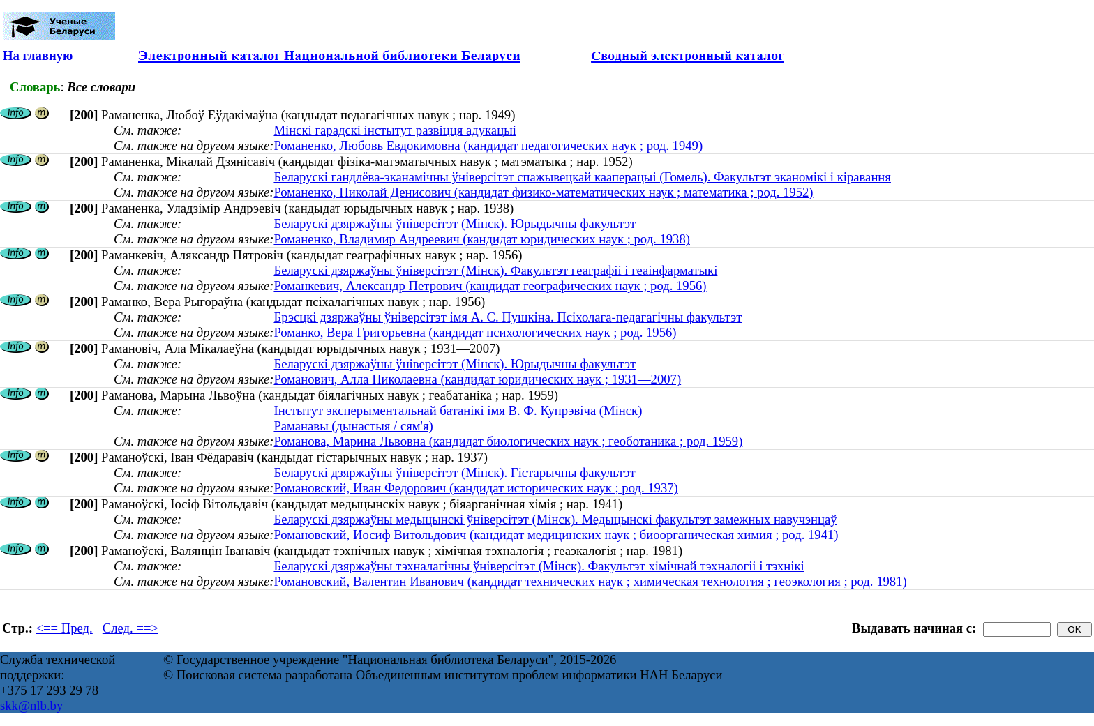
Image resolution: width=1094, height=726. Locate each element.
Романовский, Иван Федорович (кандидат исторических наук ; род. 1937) (475, 488)
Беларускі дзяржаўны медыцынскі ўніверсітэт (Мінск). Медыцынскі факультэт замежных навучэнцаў (555, 519)
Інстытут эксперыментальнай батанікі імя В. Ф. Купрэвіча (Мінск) (458, 410)
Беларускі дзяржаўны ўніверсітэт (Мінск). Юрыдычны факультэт (455, 223)
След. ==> (130, 628)
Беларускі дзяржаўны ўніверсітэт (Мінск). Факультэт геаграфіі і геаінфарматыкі (495, 270)
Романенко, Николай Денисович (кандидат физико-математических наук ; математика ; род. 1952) (543, 192)
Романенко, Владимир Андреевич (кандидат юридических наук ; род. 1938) (482, 239)
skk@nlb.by (31, 705)
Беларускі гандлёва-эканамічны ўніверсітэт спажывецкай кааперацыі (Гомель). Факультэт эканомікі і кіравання (582, 176)
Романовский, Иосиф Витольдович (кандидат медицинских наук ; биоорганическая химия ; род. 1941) (556, 534)
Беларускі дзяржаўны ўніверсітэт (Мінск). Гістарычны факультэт (454, 472)
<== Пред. (64, 628)
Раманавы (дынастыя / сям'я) (353, 425)
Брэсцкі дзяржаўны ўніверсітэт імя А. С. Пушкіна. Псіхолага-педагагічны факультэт (508, 317)
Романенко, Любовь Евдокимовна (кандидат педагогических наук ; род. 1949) (488, 145)
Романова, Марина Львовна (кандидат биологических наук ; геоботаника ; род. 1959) (508, 441)
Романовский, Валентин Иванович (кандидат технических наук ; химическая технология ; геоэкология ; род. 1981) (590, 581)
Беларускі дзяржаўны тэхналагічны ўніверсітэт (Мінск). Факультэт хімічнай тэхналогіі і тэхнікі (539, 566)
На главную (38, 55)
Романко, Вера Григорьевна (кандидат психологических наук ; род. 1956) (475, 332)
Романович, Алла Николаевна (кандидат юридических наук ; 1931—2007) (477, 379)
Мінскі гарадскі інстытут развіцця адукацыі (395, 130)
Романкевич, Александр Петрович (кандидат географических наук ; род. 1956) (490, 285)
